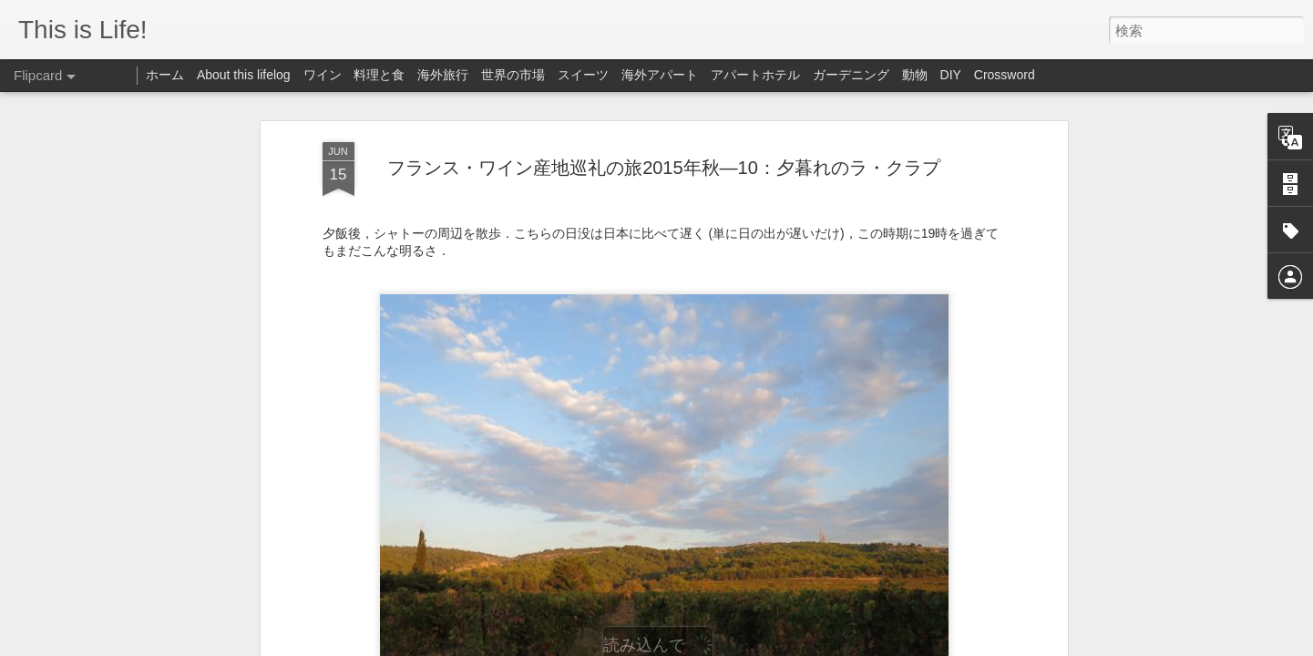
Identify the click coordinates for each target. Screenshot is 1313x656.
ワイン (322, 74)
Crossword (1004, 74)
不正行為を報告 (866, 644)
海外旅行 (442, 74)
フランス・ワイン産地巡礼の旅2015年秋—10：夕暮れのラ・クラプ (663, 107)
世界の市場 (513, 74)
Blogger (808, 644)
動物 (915, 74)
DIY (950, 74)
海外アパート (659, 74)
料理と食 (379, 74)
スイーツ (583, 74)
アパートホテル (755, 74)
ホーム (165, 74)
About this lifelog (244, 74)
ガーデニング (851, 74)
